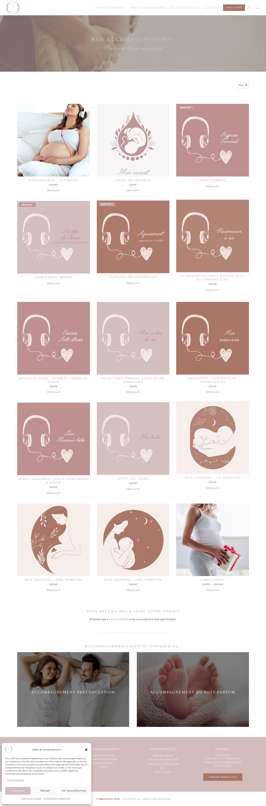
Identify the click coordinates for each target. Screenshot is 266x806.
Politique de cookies (31, 798)
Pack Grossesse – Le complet (53, 180)
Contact (103, 766)
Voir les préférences (74, 790)
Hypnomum (105, 798)
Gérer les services (15, 780)
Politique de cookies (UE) (163, 759)
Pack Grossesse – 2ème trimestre (53, 577)
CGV (163, 767)
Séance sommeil (213, 180)
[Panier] (249, 7)
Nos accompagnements (103, 759)
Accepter (18, 790)
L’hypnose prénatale (103, 755)
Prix (241, 85)
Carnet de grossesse (133, 180)
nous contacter (118, 619)
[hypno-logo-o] (13, 8)
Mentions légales (163, 755)
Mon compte (163, 772)
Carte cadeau (212, 570)
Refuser (45, 790)
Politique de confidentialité (57, 798)
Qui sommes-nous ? (103, 762)
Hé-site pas (164, 798)
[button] (86, 749)
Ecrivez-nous (222, 754)
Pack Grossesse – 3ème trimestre (133, 575)
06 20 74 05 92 (222, 765)
